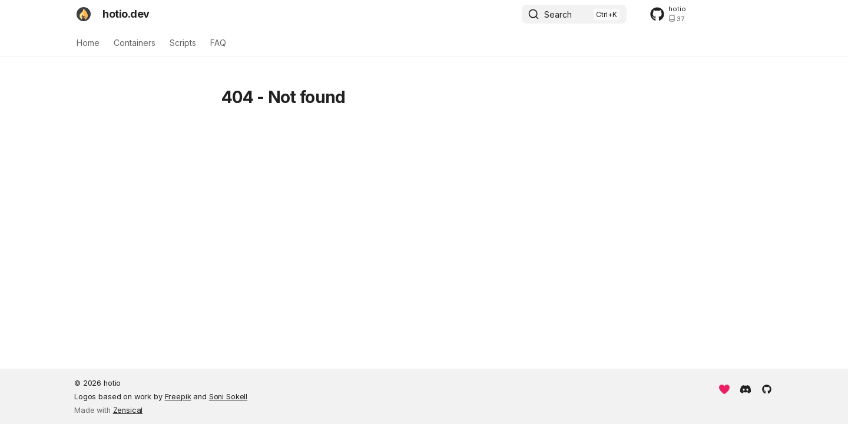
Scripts (183, 43)
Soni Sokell (228, 396)
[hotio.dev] (83, 14)
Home (88, 43)
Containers (134, 43)
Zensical (128, 410)
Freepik (178, 396)
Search (558, 14)
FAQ (218, 43)
